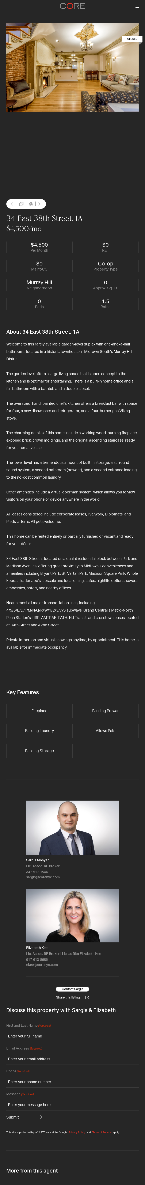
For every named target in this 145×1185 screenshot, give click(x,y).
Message (20, 1094)
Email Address (24, 1049)
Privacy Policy (77, 1132)
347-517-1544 (37, 872)
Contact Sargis (72, 989)
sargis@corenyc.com (43, 877)
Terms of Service (101, 1132)
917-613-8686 (37, 959)
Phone (17, 1071)
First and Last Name (28, 1026)
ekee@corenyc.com (42, 965)
